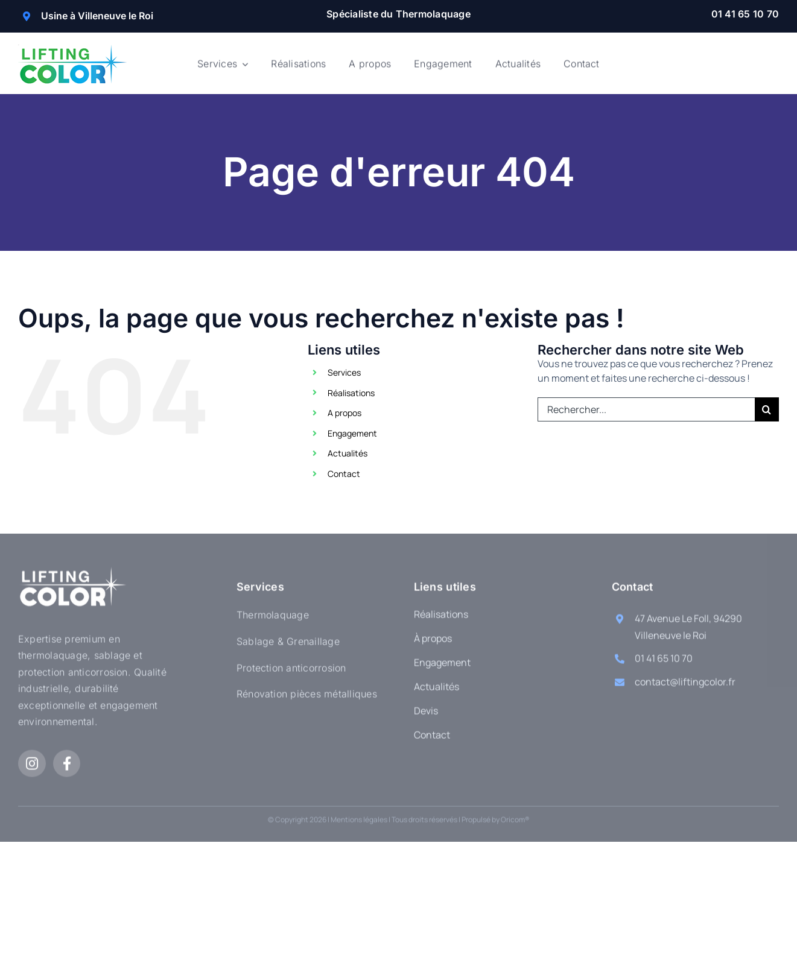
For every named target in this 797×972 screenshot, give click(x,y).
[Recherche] (767, 409)
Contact (344, 473)
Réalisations (351, 393)
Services (344, 372)
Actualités (347, 453)
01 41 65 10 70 (745, 14)
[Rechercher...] (646, 409)
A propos (344, 412)
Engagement (352, 433)
